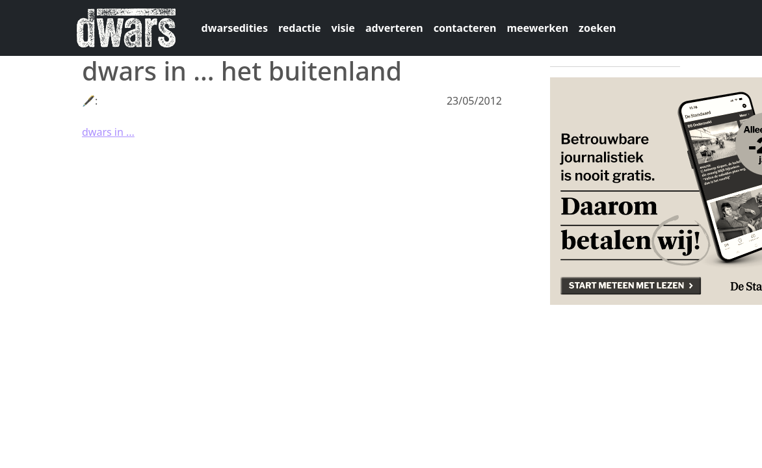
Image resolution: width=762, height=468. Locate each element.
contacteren (465, 28)
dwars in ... (108, 132)
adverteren (394, 28)
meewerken (537, 28)
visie (343, 28)
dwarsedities (235, 28)
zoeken (597, 28)
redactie (299, 28)
